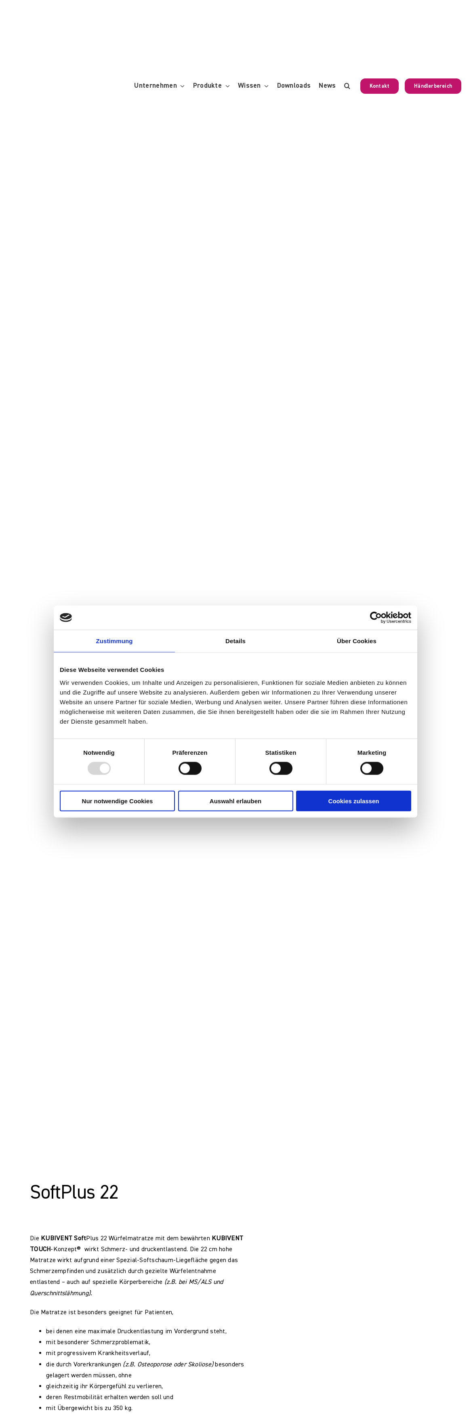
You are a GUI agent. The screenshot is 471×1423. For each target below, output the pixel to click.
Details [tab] (235, 641)
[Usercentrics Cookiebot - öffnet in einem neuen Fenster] (376, 618)
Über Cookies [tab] (356, 641)
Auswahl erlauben (235, 800)
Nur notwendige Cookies (117, 800)
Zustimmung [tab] (114, 641)
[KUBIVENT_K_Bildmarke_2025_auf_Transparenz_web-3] (66, 13)
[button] (347, 86)
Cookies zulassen (353, 800)
